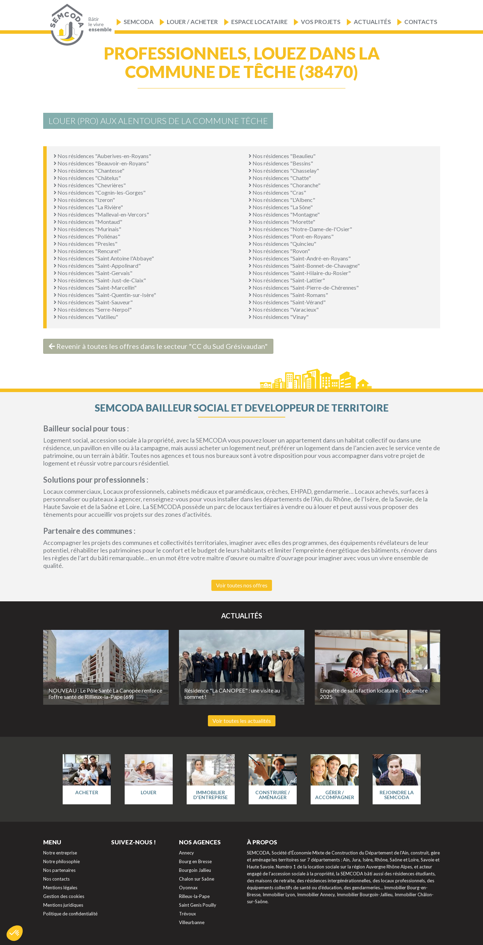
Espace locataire (259, 21)
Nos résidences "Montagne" (284, 214)
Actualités (372, 21)
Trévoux (187, 913)
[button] (14, 933)
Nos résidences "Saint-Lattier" (287, 280)
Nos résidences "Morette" (282, 221)
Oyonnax (188, 887)
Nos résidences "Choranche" (284, 185)
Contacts (420, 21)
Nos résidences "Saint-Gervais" (93, 273)
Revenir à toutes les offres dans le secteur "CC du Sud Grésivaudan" (158, 346)
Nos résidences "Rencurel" (87, 251)
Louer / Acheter (192, 21)
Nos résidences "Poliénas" (87, 236)
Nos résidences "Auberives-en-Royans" (102, 156)
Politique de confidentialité (70, 913)
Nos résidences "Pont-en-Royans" (291, 236)
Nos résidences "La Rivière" (88, 207)
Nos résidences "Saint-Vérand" (287, 302)
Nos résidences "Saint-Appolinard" (97, 265)
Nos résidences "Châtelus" (87, 177)
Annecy (186, 853)
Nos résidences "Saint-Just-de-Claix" (100, 280)
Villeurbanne (191, 922)
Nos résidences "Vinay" (279, 316)
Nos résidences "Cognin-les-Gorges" (100, 192)
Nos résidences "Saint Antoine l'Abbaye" (104, 258)
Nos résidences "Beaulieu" (282, 156)
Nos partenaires (59, 870)
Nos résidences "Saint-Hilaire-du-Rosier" (300, 273)
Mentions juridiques (63, 905)
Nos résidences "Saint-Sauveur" (93, 302)
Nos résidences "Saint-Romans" (288, 294)
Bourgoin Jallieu (195, 870)
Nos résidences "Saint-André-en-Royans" (300, 258)
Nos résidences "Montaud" (88, 221)
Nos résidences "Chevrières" (90, 185)
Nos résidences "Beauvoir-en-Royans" (101, 163)
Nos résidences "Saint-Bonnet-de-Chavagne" (304, 265)
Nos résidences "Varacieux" (284, 309)
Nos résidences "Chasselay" (284, 170)
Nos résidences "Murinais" (87, 229)
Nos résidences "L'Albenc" (282, 199)
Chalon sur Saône (196, 879)
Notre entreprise (60, 853)
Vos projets (321, 21)
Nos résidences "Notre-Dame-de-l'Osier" (300, 229)
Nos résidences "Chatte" (280, 177)
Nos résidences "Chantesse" (89, 170)
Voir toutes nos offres (241, 585)
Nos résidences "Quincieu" (282, 243)
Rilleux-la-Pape (194, 896)
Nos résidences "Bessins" (281, 163)
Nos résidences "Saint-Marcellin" (95, 287)
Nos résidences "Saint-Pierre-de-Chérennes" (304, 287)
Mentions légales (60, 887)
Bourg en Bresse (195, 861)
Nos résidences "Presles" (85, 243)
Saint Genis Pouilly (197, 905)
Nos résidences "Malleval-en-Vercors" (101, 214)
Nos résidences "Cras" (277, 192)
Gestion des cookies (63, 896)
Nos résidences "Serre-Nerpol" (93, 309)
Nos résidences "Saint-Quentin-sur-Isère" (105, 294)
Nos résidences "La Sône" (281, 207)
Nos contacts (56, 879)
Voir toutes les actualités (241, 720)
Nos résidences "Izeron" (84, 199)
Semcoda (139, 21)
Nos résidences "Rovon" (279, 251)
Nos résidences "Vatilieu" (86, 316)
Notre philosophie (61, 861)
